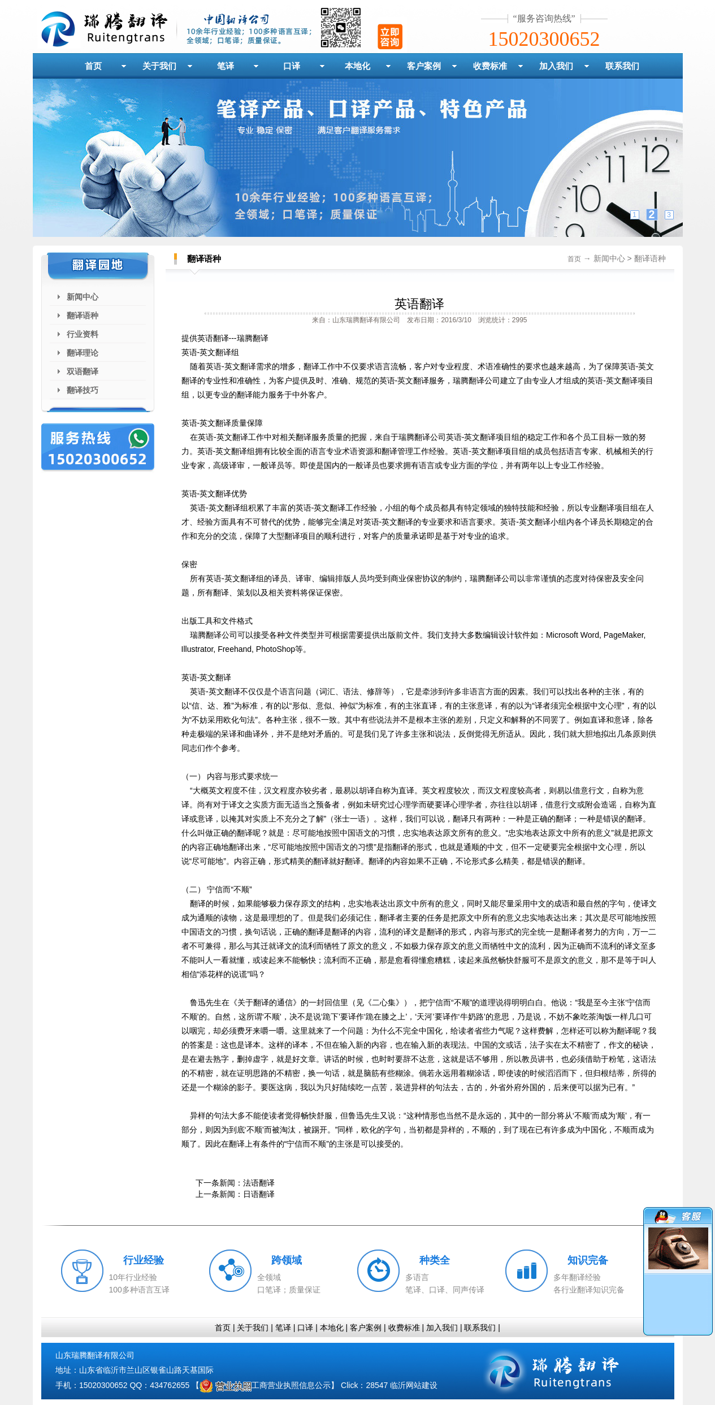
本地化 (357, 66)
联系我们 (622, 66)
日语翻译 (259, 1194)
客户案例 (424, 66)
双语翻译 (82, 371)
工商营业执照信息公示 (265, 1385)
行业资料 (82, 334)
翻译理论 (82, 352)
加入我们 (556, 66)
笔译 (225, 66)
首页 (93, 66)
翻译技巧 (82, 390)
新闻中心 (82, 296)
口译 (291, 66)
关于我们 (159, 66)
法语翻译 (259, 1182)
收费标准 (490, 66)
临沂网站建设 (413, 1385)
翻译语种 (82, 315)
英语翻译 (419, 304)
